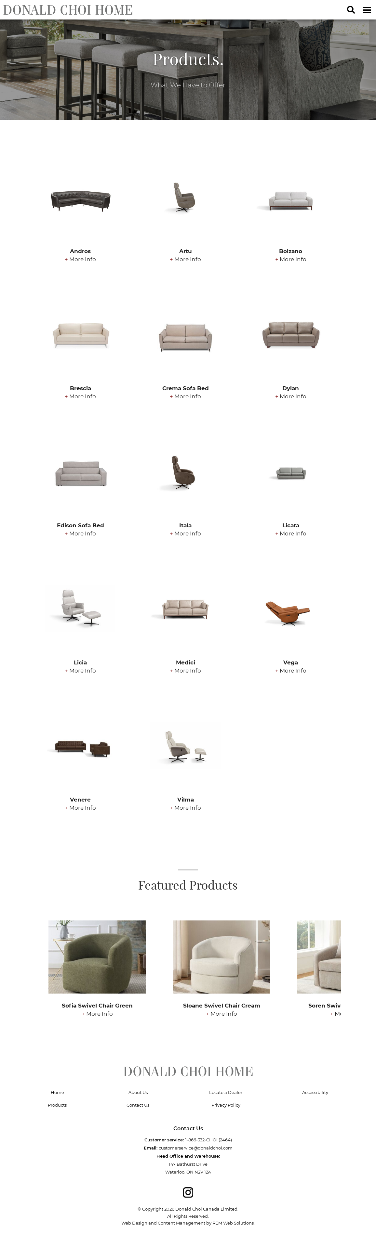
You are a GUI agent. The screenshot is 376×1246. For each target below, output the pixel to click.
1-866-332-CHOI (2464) (208, 1139)
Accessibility (315, 1092)
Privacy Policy (225, 1105)
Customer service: (164, 1139)
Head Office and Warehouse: (188, 1156)
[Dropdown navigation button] (366, 10)
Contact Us (138, 1105)
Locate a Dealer (225, 1092)
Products (57, 1105)
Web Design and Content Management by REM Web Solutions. (188, 1223)
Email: (150, 1147)
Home (57, 1092)
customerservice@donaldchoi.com (196, 1147)
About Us (138, 1092)
